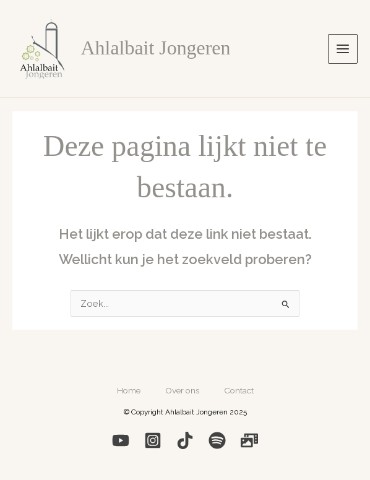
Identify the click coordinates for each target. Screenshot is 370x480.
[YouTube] (120, 440)
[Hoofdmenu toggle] (343, 49)
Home (128, 390)
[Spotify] (217, 440)
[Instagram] (152, 440)
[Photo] (249, 440)
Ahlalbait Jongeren (156, 48)
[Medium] (185, 440)
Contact (239, 390)
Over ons (182, 390)
